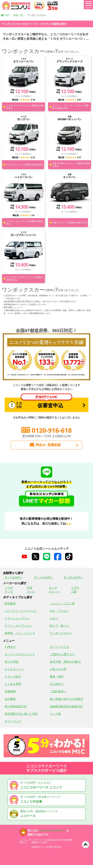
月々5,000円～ (14, 577)
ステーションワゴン (17, 618)
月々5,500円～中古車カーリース (47, 800)
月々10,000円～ (44, 577)
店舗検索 (10, 691)
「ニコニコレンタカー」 (52, 830)
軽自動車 (10, 603)
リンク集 (55, 714)
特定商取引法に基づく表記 (21, 714)
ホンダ (53, 587)
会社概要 (10, 699)
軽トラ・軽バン (59, 625)
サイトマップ (13, 721)
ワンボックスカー (61, 633)
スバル (31, 591)
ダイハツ (54, 591)
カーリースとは (59, 647)
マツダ (9, 591)
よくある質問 (13, 684)
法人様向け (57, 684)
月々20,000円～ (73, 577)
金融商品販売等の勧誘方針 (66, 706)
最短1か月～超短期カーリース (47, 814)
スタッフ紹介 (13, 676)
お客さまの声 (58, 669)
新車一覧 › (18, 15)
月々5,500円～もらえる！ (47, 785)
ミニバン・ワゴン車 (62, 603)
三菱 (74, 591)
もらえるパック (14, 669)
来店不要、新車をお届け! (65, 661)
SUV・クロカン (59, 611)
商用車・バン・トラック (20, 633)
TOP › (5, 15)
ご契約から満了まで (62, 654)
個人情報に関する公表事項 (66, 699)
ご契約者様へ (58, 691)
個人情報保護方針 (16, 706)
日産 (29, 587)
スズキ (75, 587)
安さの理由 (11, 661)
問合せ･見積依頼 (45, 445)
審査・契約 (57, 676)
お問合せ (10, 647)
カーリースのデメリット (20, 654)
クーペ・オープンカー (18, 625)
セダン (54, 618)
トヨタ (9, 587)
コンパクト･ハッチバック (21, 611)
